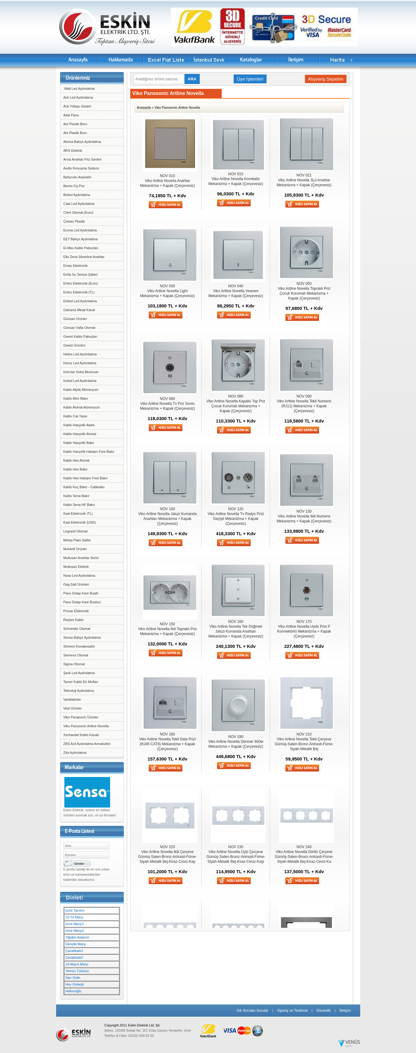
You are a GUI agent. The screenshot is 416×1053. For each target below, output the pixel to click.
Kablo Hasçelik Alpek (79, 425)
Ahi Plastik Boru (75, 133)
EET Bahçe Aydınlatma (80, 239)
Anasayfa (144, 107)
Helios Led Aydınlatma (80, 354)
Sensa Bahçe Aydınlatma (82, 637)
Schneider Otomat (77, 628)
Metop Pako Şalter (77, 540)
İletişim (345, 1010)
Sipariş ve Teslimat (292, 1010)
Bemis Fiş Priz (74, 186)
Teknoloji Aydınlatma (78, 690)
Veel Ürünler (72, 708)
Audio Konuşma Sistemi (81, 168)
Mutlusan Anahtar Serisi (81, 558)
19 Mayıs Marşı (77, 964)
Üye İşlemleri (250, 79)
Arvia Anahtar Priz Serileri (82, 159)
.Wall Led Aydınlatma (79, 88)
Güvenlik (323, 1010)
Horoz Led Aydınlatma (79, 363)
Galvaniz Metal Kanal (79, 310)
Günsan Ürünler (75, 319)
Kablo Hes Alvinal (76, 460)
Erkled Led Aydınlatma (80, 301)
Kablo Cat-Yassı (75, 416)
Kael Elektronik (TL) (78, 513)
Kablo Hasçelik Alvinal (79, 434)
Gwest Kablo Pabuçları (80, 336)
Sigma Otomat (74, 664)
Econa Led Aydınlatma (80, 230)
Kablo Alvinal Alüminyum (81, 407)
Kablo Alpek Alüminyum (81, 389)
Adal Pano (71, 115)
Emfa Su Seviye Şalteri (80, 274)
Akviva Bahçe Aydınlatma (82, 141)
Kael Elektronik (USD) (79, 522)
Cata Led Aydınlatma (79, 203)
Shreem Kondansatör (79, 646)
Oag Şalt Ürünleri (76, 584)
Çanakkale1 (74, 951)
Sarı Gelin (73, 977)
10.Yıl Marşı (75, 917)
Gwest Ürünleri (74, 345)
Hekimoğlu (73, 991)
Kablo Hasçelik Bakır (79, 443)
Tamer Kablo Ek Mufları (80, 682)
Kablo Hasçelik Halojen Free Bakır (89, 451)
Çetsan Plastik (74, 221)
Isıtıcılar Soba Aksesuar (81, 372)
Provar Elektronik (76, 611)
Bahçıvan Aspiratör (77, 177)
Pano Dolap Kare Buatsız (82, 602)
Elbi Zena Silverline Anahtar (84, 257)
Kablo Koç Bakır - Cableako (84, 487)
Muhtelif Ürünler (75, 549)
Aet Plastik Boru (75, 124)
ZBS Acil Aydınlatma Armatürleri (87, 744)
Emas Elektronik (75, 265)
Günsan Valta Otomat (79, 327)
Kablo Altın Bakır (75, 398)
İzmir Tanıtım (75, 910)
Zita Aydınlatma (75, 752)
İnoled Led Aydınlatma (80, 381)
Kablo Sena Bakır (76, 496)
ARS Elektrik (72, 150)
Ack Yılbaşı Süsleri (77, 106)
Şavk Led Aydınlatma (79, 673)
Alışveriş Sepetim (325, 79)
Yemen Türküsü (77, 971)
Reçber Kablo (73, 620)
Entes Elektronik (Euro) (80, 283)
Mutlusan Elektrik (76, 566)
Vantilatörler (72, 699)
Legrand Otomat (75, 531)
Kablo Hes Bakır (75, 469)
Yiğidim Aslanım (77, 937)
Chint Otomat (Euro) (78, 212)
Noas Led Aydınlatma (79, 575)
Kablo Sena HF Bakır (79, 505)
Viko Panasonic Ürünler (81, 717)
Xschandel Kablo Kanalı (81, 735)
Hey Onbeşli (75, 984)
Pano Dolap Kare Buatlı (81, 593)
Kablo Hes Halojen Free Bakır (85, 478)
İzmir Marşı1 (75, 924)
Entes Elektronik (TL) (79, 292)
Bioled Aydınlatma (76, 195)
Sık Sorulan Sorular (252, 1010)
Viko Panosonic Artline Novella (86, 726)
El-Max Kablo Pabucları (81, 248)
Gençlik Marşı (76, 944)
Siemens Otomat (75, 655)
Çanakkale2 (74, 957)
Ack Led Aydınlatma (78, 97)
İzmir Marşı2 (75, 930)
